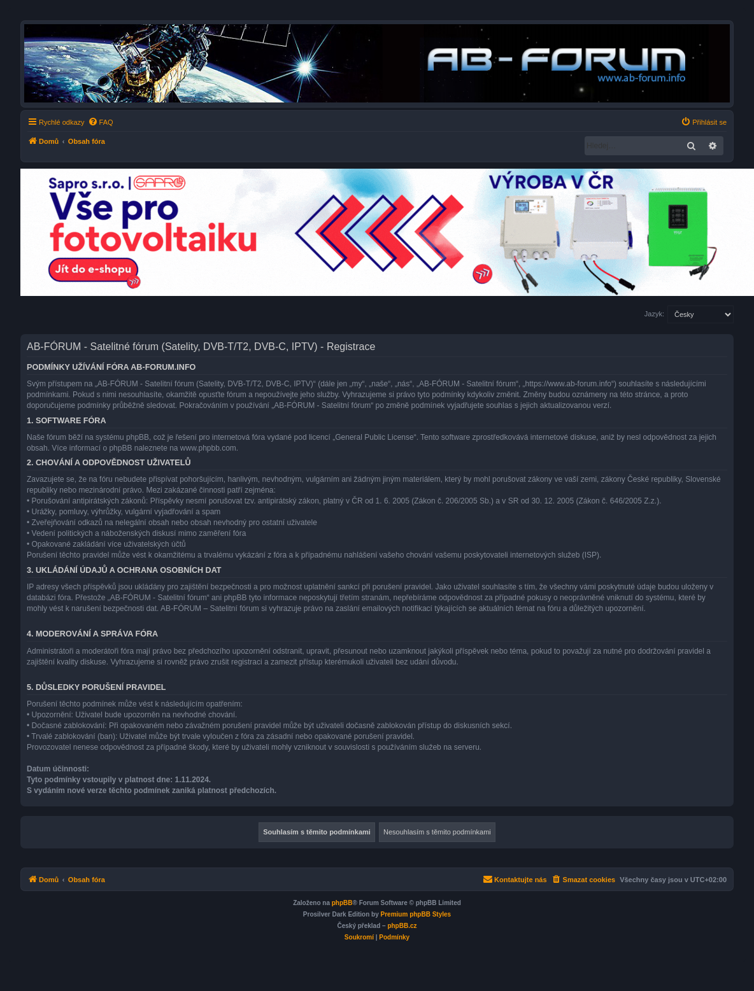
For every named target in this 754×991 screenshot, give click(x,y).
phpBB (342, 902)
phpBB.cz (401, 925)
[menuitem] (100, 122)
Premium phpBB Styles (416, 914)
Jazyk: (654, 314)
